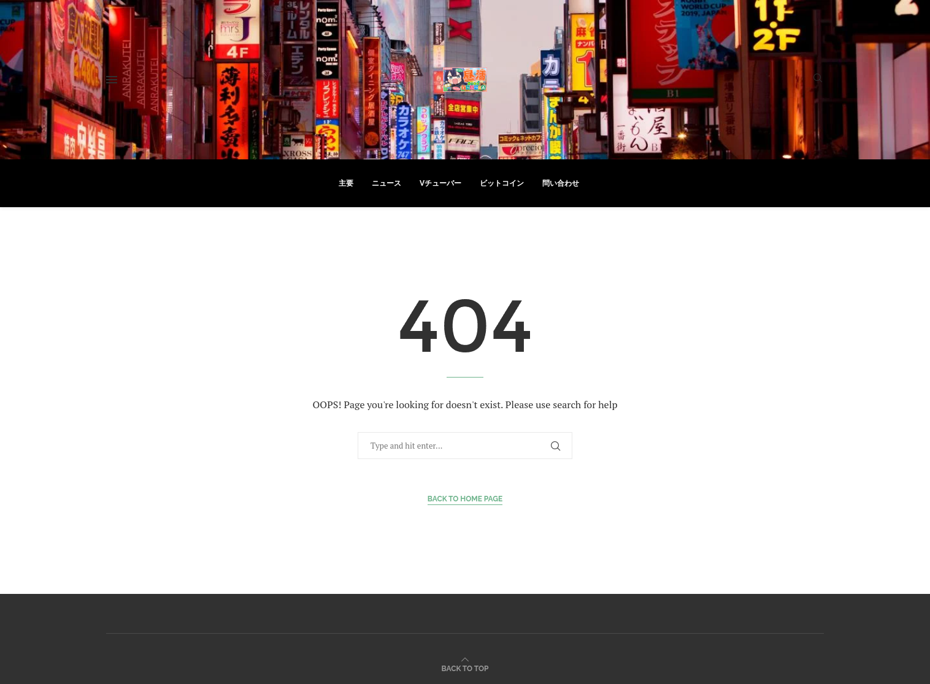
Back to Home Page (465, 499)
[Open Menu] (111, 79)
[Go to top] (465, 668)
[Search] (818, 79)
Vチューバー (440, 183)
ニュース (386, 183)
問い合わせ (560, 183)
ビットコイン (502, 183)
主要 (346, 183)
